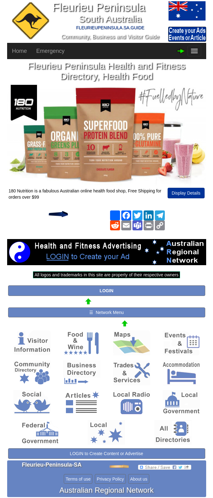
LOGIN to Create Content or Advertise (106, 453)
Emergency (50, 51)
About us (138, 479)
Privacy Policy (110, 479)
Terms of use (78, 479)
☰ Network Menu (106, 312)
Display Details (186, 193)
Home (19, 51)
